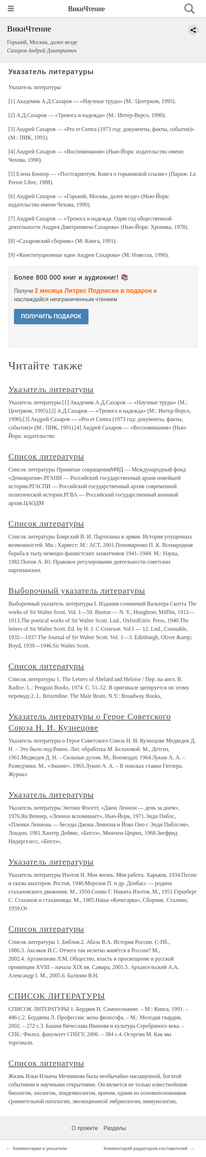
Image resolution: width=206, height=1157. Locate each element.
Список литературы (46, 456)
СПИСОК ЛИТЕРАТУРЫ (56, 995)
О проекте (85, 1128)
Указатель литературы (51, 389)
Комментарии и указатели (40, 1148)
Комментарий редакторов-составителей (145, 1148)
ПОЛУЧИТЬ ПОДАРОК (51, 316)
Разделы (115, 1128)
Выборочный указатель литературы (76, 590)
